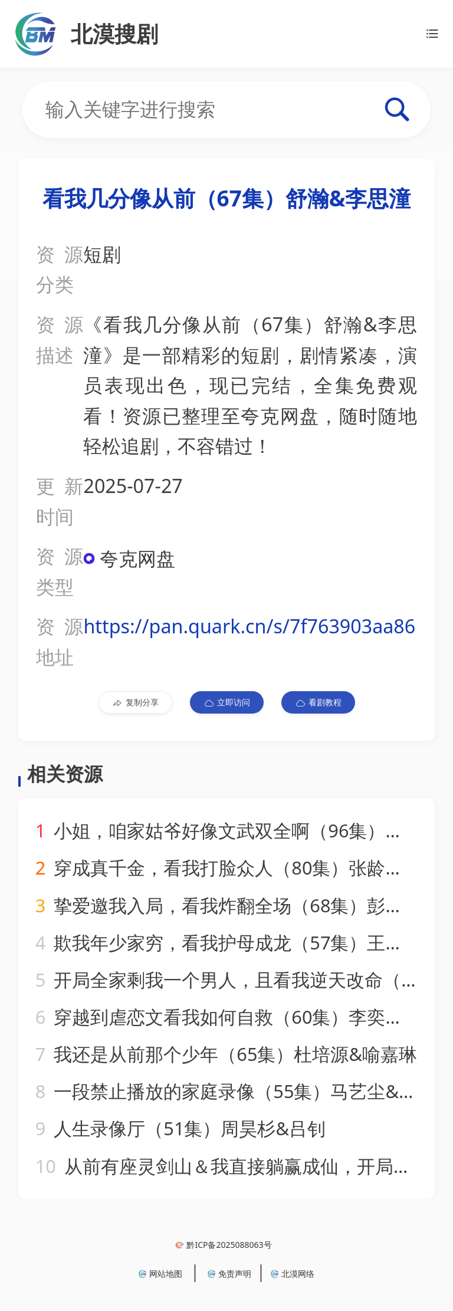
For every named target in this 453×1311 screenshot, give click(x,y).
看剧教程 (318, 702)
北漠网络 (292, 1273)
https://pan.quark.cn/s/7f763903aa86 (249, 626)
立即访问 (226, 702)
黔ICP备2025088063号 (223, 1244)
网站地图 (160, 1273)
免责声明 (229, 1273)
